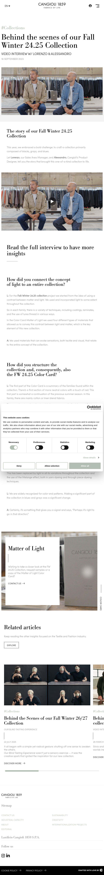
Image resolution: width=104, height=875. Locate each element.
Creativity (57, 819)
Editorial (6, 829)
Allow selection (52, 466)
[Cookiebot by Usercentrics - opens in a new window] (89, 408)
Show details (89, 457)
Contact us (7, 815)
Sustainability (60, 815)
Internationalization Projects (69, 824)
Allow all (85, 466)
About (5, 824)
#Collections (13, 27)
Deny (19, 466)
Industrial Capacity (12, 819)
